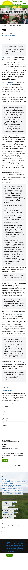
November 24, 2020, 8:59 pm (9, 392)
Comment (4, 425)
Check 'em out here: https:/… (10, 509)
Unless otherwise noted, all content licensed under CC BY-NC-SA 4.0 (13, 526)
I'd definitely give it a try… (9, 516)
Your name (5, 406)
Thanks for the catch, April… (9, 512)
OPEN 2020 (13, 82)
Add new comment (8, 466)
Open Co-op (15, 39)
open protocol (17, 314)
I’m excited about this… (8, 505)
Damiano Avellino (6, 84)
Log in (3, 535)
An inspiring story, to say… (9, 502)
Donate (10, 555)
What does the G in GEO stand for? (11, 448)
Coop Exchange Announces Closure (12, 480)
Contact (3, 520)
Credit (3, 523)
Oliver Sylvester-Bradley (8, 35)
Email (3, 412)
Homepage (5, 420)
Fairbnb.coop (5, 57)
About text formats (7, 438)
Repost (3, 30)
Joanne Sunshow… (7, 390)
